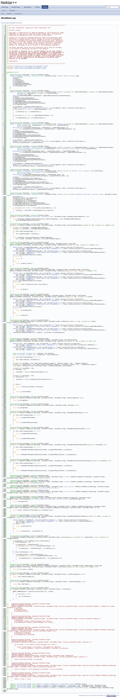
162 (4, 225)
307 (4, 405)
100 (4, 147)
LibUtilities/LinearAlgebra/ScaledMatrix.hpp (30, 67)
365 (4, 477)
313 (4, 412)
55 (4, 92)
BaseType (16, 77)
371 (4, 487)
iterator (35, 478)
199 (4, 271)
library (2, 13)
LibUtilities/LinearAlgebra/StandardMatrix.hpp (30, 66)
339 (4, 445)
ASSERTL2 (16, 247)
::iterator (66, 477)
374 (4, 491)
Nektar (16, 72)
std (20, 128)
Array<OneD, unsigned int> (26, 353)
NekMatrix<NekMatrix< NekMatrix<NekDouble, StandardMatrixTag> (58, 685)
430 (4, 567)
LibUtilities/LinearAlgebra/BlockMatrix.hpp (29, 68)
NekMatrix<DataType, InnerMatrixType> (90, 194)
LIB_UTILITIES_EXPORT (24, 684)
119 (4, 171)
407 (4, 537)
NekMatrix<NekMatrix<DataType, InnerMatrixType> (27, 76)
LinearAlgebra (17, 13)
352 (4, 461)
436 (4, 574)
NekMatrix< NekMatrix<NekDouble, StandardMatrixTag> (54, 684)
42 (4, 76)
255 (4, 341)
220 (4, 297)
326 (4, 429)
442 (4, 581)
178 (4, 245)
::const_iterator (69, 487)
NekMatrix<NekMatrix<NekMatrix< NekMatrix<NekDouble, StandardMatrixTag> (62, 688)
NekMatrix (73, 194)
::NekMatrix (60, 76)
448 (4, 589)
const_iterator (41, 488)
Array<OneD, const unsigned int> (33, 149)
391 (4, 516)
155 (4, 216)
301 (4, 398)
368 (4, 482)
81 (4, 124)
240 (4, 321)
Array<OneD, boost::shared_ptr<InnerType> (34, 108)
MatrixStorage (70, 76)
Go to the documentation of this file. (11, 23)
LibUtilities (9, 13)
